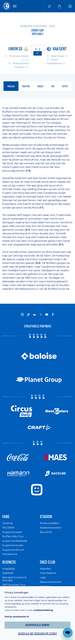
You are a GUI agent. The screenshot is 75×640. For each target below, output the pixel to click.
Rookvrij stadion (49, 523)
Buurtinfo (46, 532)
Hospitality (8, 568)
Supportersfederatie (14, 540)
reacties (26, 86)
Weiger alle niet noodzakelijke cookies (37, 633)
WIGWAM (8, 527)
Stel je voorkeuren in (17, 616)
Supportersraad (12, 532)
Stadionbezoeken (51, 527)
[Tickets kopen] (49, 6)
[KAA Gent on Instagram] (22, 314)
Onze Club (47, 562)
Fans (5, 516)
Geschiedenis (48, 573)
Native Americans (50, 581)
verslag (11, 86)
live (52, 86)
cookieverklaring (43, 610)
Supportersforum (13, 549)
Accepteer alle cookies (37, 625)
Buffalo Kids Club (13, 536)
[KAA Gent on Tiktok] (28, 314)
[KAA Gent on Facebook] (52, 314)
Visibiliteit (7, 573)
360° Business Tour (14, 584)
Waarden (45, 568)
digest (40, 86)
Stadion (46, 516)
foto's (65, 86)
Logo (43, 577)
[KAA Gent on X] (40, 314)
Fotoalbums (9, 554)
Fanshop (7, 523)
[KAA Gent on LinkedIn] (34, 314)
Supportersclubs (12, 545)
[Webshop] (59, 6)
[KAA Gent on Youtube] (46, 314)
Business (9, 562)
